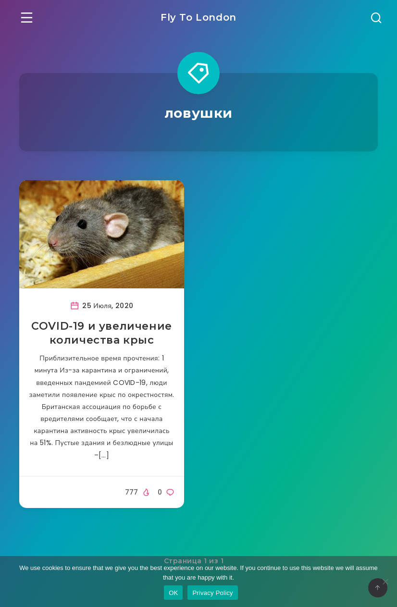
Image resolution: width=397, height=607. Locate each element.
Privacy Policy (212, 592)
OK (173, 592)
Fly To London (198, 17)
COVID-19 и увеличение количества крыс (101, 333)
